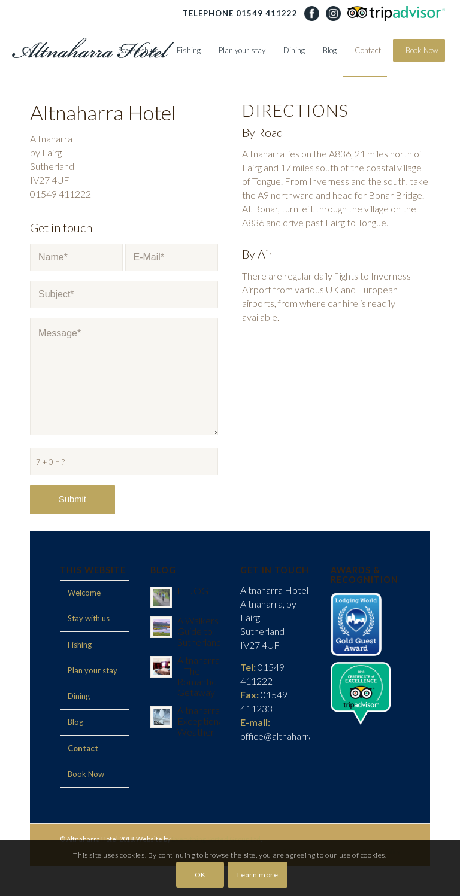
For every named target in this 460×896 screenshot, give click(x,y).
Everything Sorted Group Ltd (216, 839)
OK (200, 874)
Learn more (258, 874)
